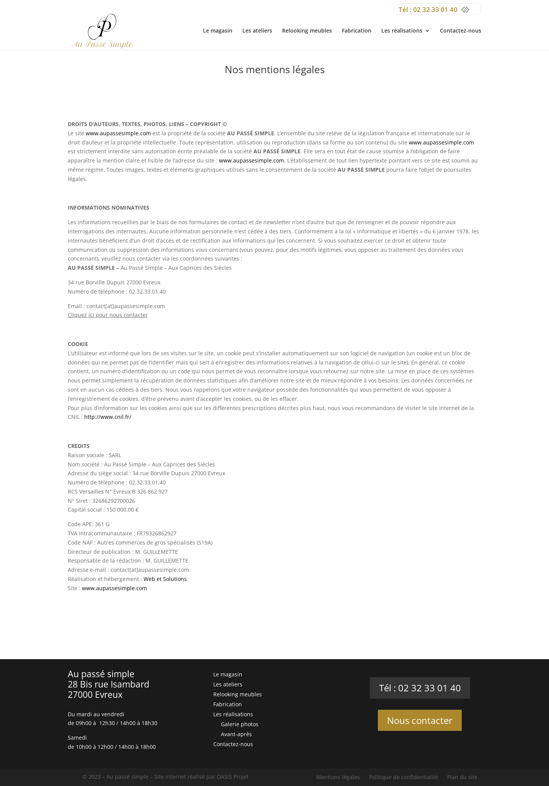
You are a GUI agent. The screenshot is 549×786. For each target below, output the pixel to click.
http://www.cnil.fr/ (107, 416)
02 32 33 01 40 (435, 9)
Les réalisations (401, 31)
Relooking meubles (307, 31)
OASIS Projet (232, 776)
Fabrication (356, 31)
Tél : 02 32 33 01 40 (420, 687)
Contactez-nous (460, 31)
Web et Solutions (165, 579)
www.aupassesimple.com (118, 133)
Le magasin (217, 31)
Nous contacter (420, 720)
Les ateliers (257, 31)
